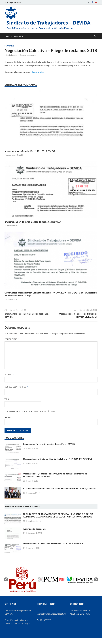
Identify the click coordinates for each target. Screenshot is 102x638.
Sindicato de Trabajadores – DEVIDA (48, 22)
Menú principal (15, 36)
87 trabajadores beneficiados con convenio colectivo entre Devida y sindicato (59, 488)
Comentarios (22, 506)
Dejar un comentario (27, 55)
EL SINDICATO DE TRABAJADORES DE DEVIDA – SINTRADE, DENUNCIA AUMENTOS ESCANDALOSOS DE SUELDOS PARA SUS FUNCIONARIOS (58, 515)
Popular (9, 506)
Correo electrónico (16, 387)
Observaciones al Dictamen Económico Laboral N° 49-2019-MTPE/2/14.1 (57, 459)
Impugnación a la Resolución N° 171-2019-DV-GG (30, 151)
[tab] (10, 506)
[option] (22, 579)
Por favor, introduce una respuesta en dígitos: (30, 411)
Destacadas (9, 46)
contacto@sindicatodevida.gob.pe (51, 613)
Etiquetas (35, 506)
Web (7, 399)
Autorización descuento (34, 528)
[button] (6, 579)
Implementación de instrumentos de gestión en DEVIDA (33, 221)
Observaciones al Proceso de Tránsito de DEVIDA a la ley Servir (53, 543)
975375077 (44, 620)
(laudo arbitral (37, 72)
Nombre (9, 375)
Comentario (12, 339)
